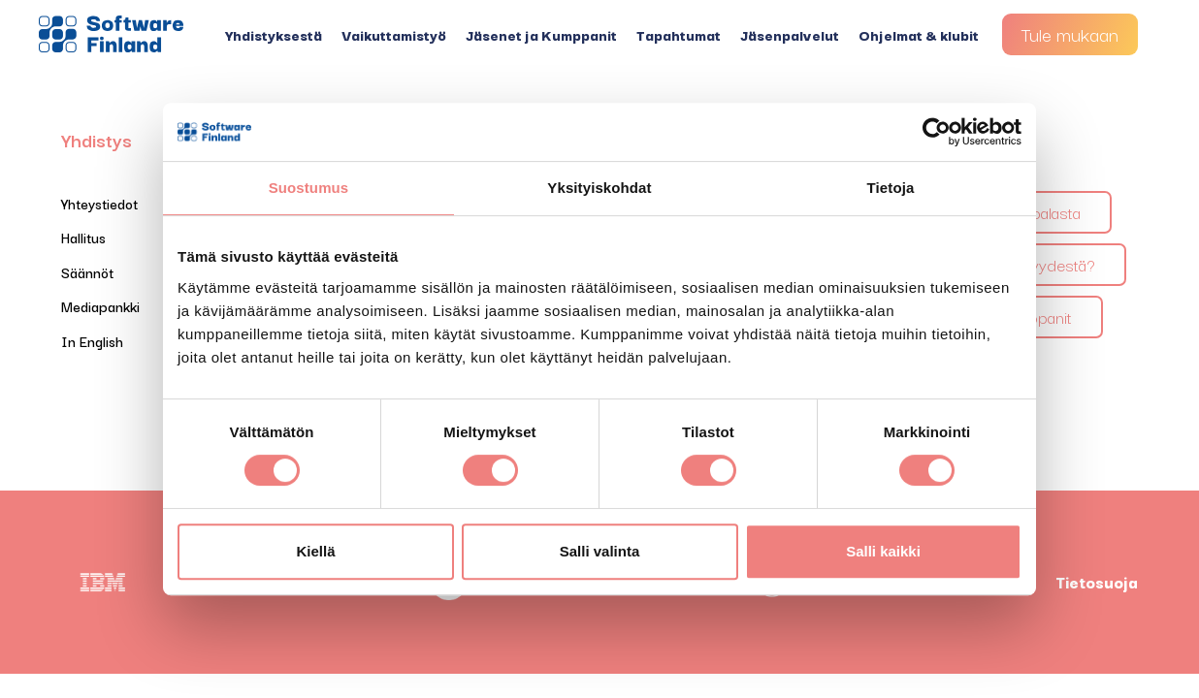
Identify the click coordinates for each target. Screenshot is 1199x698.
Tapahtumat (678, 34)
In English (92, 341)
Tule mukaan (1069, 33)
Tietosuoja (1096, 581)
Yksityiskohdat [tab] (599, 187)
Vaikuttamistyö (393, 34)
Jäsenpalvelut (789, 34)
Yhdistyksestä (273, 34)
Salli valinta (600, 551)
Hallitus (83, 237)
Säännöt (87, 272)
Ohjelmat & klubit (919, 34)
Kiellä (315, 551)
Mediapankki (100, 306)
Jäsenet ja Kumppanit (541, 34)
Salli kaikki (883, 551)
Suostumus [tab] (309, 187)
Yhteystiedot (99, 203)
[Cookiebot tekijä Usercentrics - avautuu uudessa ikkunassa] (936, 131)
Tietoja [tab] (891, 187)
